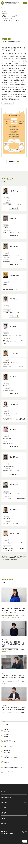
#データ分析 (3, 651)
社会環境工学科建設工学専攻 (7, 751)
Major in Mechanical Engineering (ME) (13, 767)
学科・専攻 (4, 802)
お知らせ (3, 823)
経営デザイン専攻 (8, 746)
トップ (3, 792)
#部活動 (7, 714)
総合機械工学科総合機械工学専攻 (8, 735)
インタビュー (4, 808)
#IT (2, 683)
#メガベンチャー (7, 683)
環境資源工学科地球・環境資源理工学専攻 (10, 756)
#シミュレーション (5, 617)
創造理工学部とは (6, 797)
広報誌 (3, 818)
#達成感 (3, 714)
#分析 (18, 617)
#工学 (8, 651)
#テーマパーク (13, 617)
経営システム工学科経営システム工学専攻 (9, 740)
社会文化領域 (7, 762)
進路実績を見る (12, 161)
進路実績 (3, 813)
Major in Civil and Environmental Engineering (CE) (15, 772)
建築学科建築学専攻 (6, 730)
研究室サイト (13, 208)
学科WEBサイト (6, 103)
